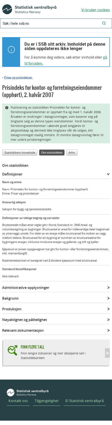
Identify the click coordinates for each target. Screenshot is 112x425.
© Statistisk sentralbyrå (84, 400)
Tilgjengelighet (47, 400)
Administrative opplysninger (25, 287)
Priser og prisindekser (18, 77)
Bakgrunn (10, 298)
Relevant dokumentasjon (23, 330)
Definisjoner (12, 174)
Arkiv (72, 152)
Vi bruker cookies (95, 9)
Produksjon (11, 309)
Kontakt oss (18, 400)
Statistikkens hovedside (19, 152)
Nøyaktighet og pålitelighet (24, 319)
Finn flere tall (32, 347)
